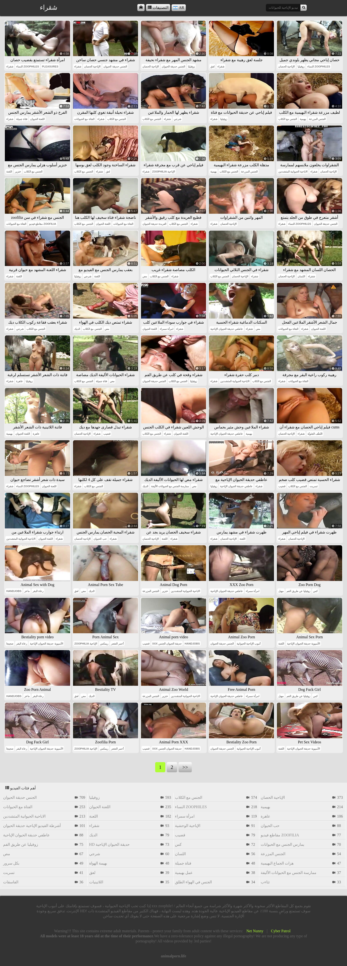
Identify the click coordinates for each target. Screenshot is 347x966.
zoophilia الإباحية (163, 171)
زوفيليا (191, 66)
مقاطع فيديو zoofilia (42, 223)
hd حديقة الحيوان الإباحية (109, 844)
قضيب (106, 433)
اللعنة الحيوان (37, 119)
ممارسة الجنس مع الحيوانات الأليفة (170, 486)
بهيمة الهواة (98, 863)
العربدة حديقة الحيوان (154, 223)
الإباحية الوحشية (187, 826)
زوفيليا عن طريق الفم (298, 591)
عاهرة (19, 381)
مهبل (281, 591)
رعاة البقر (38, 591)
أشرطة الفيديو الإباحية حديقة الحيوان (32, 826)
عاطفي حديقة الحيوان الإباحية (226, 328)
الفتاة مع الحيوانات (84, 119)
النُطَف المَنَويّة (314, 433)
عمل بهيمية (184, 873)
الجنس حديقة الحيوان (115, 66)
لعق (212, 66)
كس (315, 591)
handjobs (13, 591)
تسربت (314, 486)
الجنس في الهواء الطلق (193, 882)
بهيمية (303, 119)
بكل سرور (11, 863)
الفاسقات (10, 882)
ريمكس (104, 643)
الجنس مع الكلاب (116, 119)
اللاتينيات (96, 882)
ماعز (27, 591)
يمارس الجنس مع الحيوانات (282, 844)
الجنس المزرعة (317, 119)
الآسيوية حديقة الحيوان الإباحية (46, 643)
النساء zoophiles (27, 66)
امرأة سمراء (166, 328)
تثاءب (265, 882)
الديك (77, 328)
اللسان (301, 276)
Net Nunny (254, 931)
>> (185, 767)
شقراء (9, 66)
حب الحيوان (100, 538)
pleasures (50, 66)
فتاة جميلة (21, 119)
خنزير (18, 171)
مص (144, 276)
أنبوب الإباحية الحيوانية (248, 643)
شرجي (177, 119)
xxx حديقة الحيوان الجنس (167, 643)
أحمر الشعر (117, 643)
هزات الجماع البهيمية (277, 863)
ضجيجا (9, 643)
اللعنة (9, 171)
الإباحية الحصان (92, 66)
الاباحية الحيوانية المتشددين (292, 171)
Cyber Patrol (280, 931)
